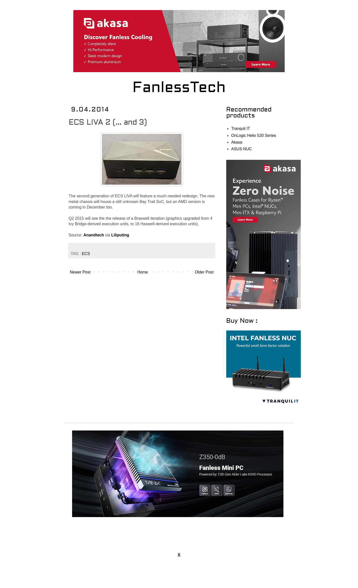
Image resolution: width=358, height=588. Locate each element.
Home (142, 272)
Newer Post (80, 272)
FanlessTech (179, 88)
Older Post (204, 272)
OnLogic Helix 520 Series (253, 135)
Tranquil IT (240, 128)
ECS (86, 254)
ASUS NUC (241, 149)
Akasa (236, 142)
